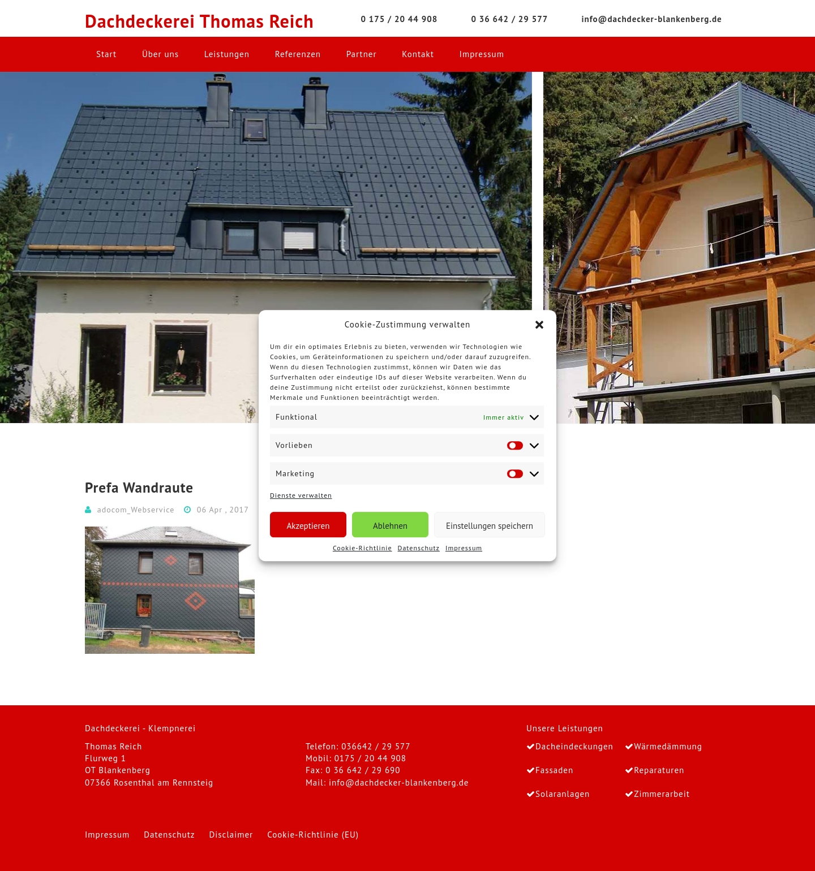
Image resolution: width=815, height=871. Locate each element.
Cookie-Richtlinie (362, 548)
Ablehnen (390, 525)
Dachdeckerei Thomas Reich (199, 21)
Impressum (463, 548)
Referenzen (298, 54)
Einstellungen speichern (489, 525)
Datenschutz (419, 548)
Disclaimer (231, 834)
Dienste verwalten (301, 495)
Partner (361, 54)
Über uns (160, 54)
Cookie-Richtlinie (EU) (313, 834)
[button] (539, 324)
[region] (407, 248)
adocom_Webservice (136, 510)
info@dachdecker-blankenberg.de (399, 782)
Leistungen (227, 54)
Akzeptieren (308, 525)
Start (106, 54)
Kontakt (418, 54)
